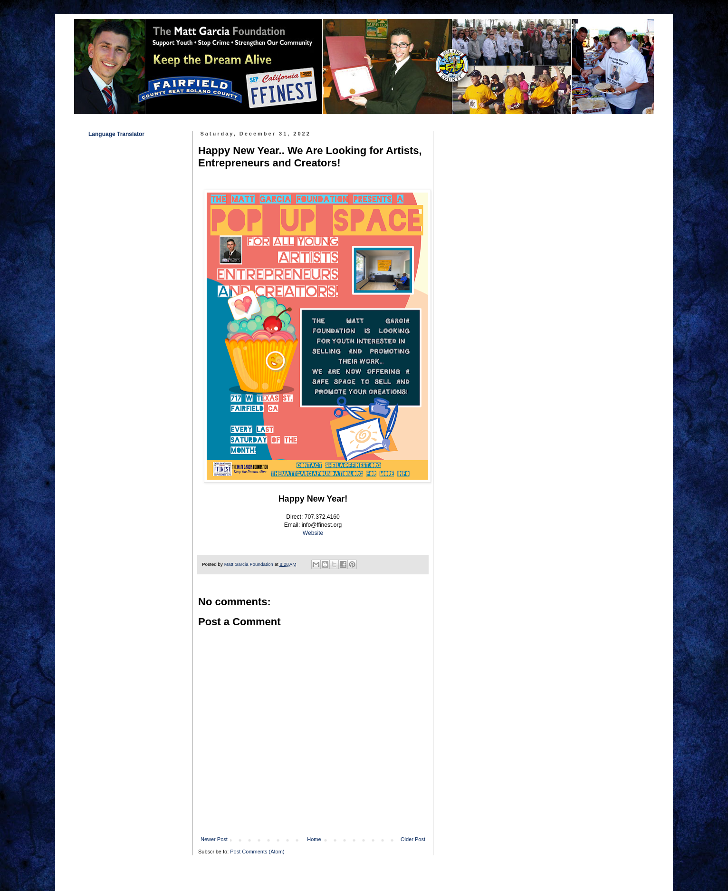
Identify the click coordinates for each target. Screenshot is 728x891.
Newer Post (214, 839)
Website (313, 533)
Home (314, 839)
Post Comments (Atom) (257, 851)
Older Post (413, 839)
